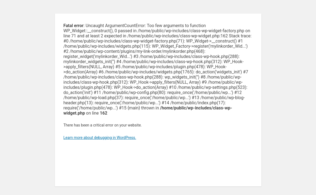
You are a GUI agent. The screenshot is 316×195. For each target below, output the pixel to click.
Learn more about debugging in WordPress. (100, 137)
